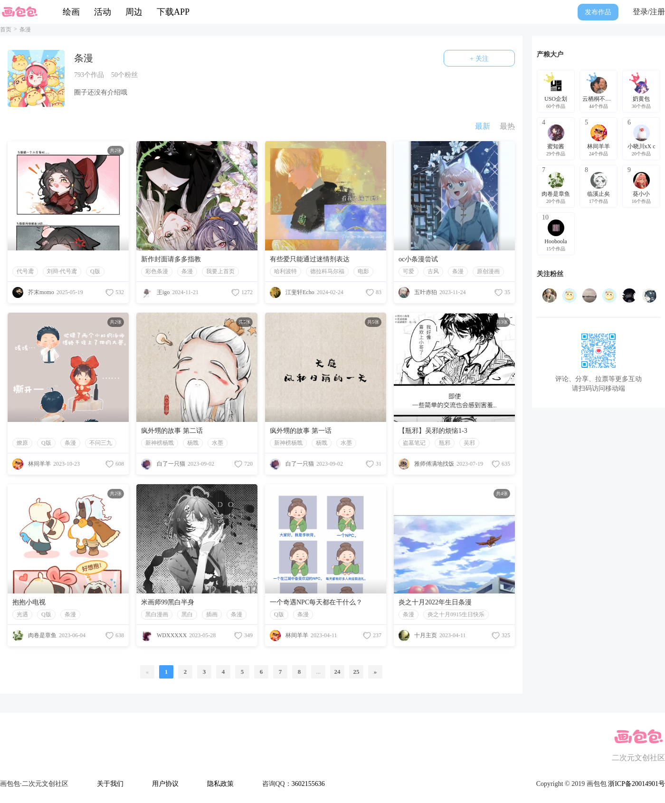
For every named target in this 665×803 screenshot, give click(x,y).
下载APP (173, 12)
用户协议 (165, 783)
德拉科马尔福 (327, 271)
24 (337, 671)
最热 (507, 126)
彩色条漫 (156, 271)
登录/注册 (649, 12)
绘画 (71, 12)
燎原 (22, 443)
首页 (5, 29)
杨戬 (193, 443)
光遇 (22, 614)
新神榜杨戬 (159, 443)
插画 (212, 614)
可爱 (408, 271)
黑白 (187, 614)
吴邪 (469, 443)
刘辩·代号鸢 (62, 271)
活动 (102, 12)
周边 (133, 12)
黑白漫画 (156, 614)
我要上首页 (220, 271)
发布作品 (598, 12)
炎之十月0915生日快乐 (456, 614)
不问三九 (100, 443)
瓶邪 (444, 443)
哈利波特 (285, 271)
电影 (363, 271)
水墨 (217, 443)
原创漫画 (488, 271)
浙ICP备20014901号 (636, 783)
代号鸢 (25, 271)
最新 (482, 126)
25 (356, 671)
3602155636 (308, 783)
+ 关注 (479, 58)
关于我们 (110, 783)
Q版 (95, 271)
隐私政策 (220, 783)
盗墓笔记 (414, 443)
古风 (433, 271)
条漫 (187, 271)
